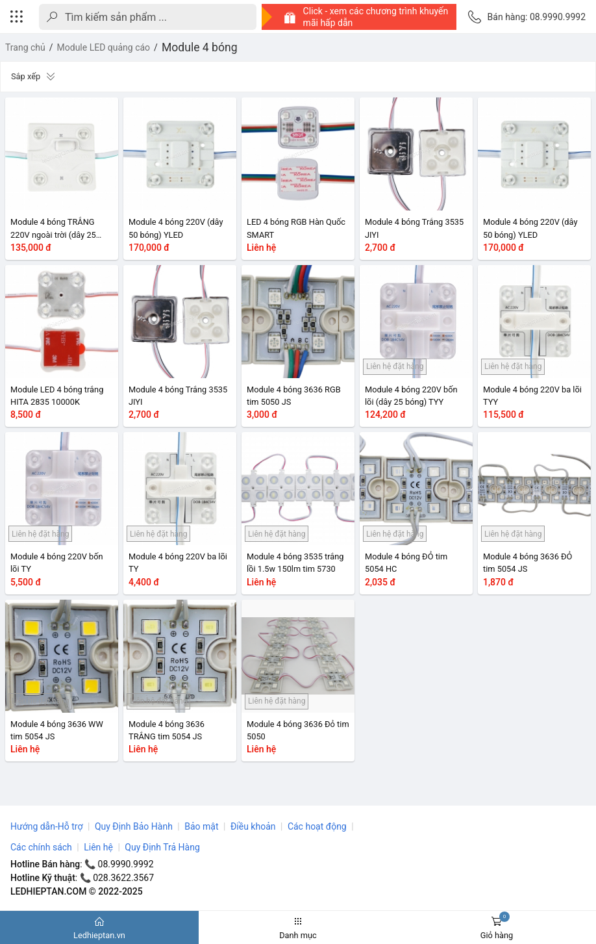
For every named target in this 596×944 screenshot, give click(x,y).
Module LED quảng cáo (104, 47)
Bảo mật (201, 826)
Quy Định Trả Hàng (162, 847)
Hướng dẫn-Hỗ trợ (46, 826)
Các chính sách (41, 847)
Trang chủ (25, 47)
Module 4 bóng (200, 47)
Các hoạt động (317, 826)
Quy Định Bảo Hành (134, 826)
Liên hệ (98, 847)
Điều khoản (253, 826)
